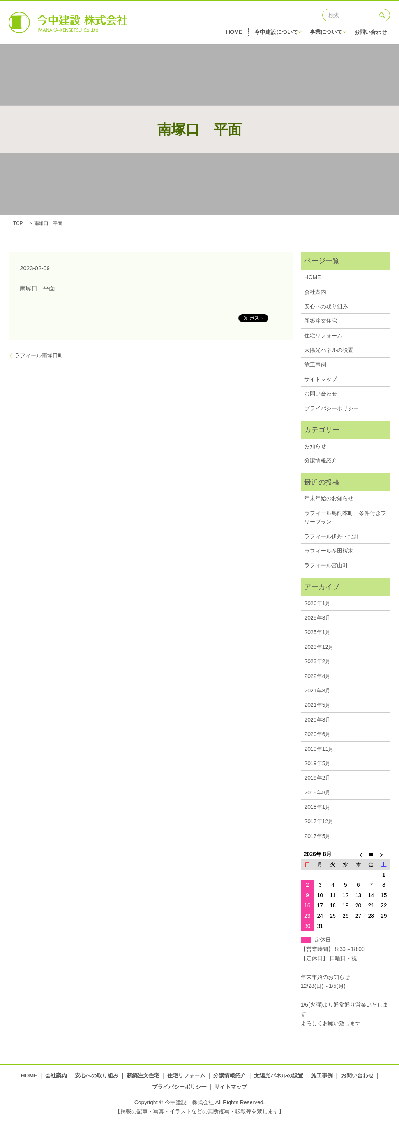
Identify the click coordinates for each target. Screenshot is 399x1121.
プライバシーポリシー (331, 408)
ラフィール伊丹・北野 (331, 536)
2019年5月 (317, 763)
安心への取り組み (326, 306)
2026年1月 (317, 603)
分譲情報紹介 (320, 460)
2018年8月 (317, 792)
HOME (235, 33)
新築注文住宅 (320, 321)
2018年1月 (317, 807)
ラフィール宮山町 (326, 565)
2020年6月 (317, 734)
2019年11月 (319, 749)
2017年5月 (317, 836)
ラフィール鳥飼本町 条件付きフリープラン (345, 517)
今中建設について (278, 33)
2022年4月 (317, 676)
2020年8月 (317, 720)
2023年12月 (319, 647)
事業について (328, 33)
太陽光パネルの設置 (328, 350)
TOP (18, 223)
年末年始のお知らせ (328, 498)
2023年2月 (317, 661)
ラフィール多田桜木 (328, 551)
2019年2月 (317, 778)
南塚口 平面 (37, 288)
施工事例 (315, 365)
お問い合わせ (374, 33)
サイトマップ (320, 379)
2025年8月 (317, 618)
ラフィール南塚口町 (39, 355)
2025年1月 (317, 632)
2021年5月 (317, 705)
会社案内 (315, 292)
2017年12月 (319, 821)
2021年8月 (317, 690)
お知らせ (315, 446)
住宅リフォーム (323, 335)
